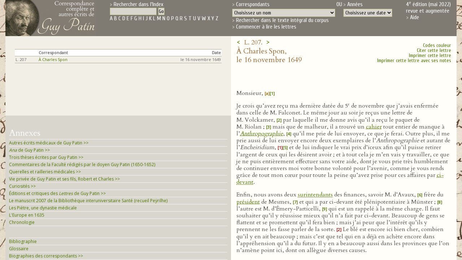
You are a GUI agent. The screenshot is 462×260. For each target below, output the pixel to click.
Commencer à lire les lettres (266, 26)
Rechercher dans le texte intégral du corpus (282, 20)
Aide (414, 17)
